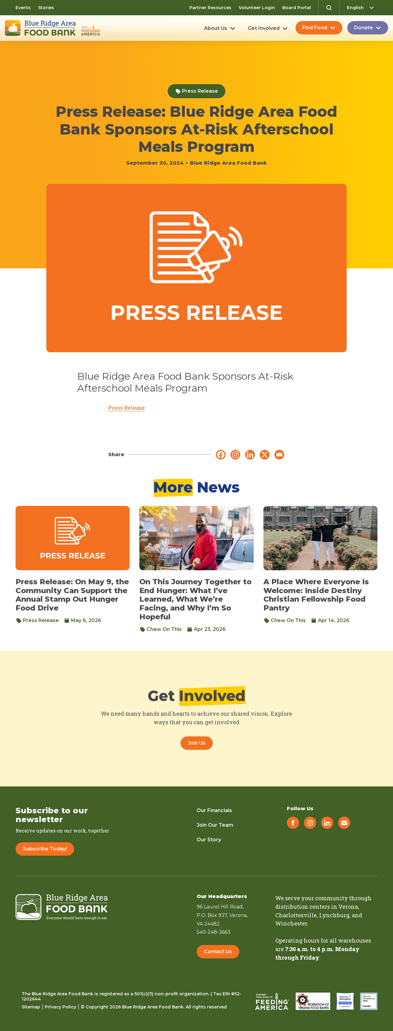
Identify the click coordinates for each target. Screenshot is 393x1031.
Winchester (291, 923)
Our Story (209, 840)
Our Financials (214, 810)
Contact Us (218, 953)
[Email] (279, 455)
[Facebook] (221, 455)
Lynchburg (334, 915)
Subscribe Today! (45, 849)
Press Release (196, 91)
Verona (348, 906)
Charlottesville (296, 915)
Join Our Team (215, 825)
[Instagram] (235, 455)
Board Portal (296, 7)
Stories (46, 7)
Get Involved (264, 28)
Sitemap (31, 1007)
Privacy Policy (60, 1007)
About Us (215, 28)
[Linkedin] (250, 455)
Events (23, 7)
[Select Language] (362, 7)
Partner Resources (210, 7)
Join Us (196, 743)
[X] (265, 455)
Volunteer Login (257, 7)
